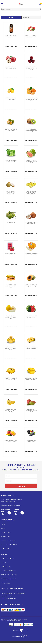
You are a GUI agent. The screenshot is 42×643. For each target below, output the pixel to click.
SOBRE (3, 528)
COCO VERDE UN (11, 222)
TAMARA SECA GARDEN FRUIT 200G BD (11, 36)
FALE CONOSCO (5, 532)
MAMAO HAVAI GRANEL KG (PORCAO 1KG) (31, 285)
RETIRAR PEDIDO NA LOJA (9, 575)
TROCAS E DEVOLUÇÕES (8, 571)
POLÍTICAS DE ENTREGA (8, 540)
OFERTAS (3, 562)
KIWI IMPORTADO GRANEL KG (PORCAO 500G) (31, 130)
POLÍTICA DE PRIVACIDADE (9, 544)
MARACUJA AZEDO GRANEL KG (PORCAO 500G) (10, 348)
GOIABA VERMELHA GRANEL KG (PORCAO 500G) (31, 161)
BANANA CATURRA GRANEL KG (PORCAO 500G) (10, 410)
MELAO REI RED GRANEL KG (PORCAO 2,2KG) (31, 254)
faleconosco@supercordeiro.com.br (10, 505)
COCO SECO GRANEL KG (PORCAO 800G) (31, 223)
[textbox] (21, 9)
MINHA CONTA (5, 583)
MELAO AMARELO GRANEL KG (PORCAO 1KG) (10, 317)
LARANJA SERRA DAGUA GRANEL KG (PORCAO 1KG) (31, 99)
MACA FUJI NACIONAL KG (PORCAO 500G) (11, 67)
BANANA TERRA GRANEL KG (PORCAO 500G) (31, 348)
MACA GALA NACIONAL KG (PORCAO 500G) (31, 36)
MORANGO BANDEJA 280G (10, 254)
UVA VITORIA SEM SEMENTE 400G (31, 441)
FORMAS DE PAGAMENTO (8, 579)
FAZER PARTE (21, 486)
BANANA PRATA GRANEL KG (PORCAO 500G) (10, 379)
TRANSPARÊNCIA (6, 548)
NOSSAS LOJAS (5, 536)
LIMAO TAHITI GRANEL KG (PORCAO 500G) (11, 161)
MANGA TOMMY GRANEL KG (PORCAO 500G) (10, 441)
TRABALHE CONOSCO (7, 558)
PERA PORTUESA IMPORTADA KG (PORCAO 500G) (10, 192)
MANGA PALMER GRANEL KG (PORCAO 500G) (31, 410)
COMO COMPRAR (6, 566)
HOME (3, 524)
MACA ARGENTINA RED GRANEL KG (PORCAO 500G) (31, 68)
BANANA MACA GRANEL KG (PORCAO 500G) (31, 379)
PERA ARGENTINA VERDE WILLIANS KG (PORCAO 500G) (31, 192)
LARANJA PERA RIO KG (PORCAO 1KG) (11, 130)
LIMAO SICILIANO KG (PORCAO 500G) (11, 98)
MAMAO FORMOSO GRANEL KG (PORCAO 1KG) (10, 286)
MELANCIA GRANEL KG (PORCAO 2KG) (31, 316)
